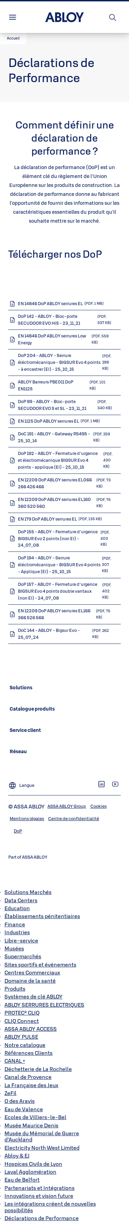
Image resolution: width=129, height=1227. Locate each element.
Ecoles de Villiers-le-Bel (35, 1117)
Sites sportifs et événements (40, 964)
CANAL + (14, 1060)
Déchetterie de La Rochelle (38, 1069)
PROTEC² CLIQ (22, 1012)
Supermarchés (22, 956)
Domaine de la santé (30, 980)
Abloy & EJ (17, 1155)
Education (17, 908)
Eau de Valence (23, 1109)
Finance (14, 924)
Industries (17, 932)
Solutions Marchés (28, 892)
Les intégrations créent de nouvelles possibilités (50, 1206)
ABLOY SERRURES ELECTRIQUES (44, 1004)
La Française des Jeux (31, 1085)
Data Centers (20, 900)
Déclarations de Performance (41, 1218)
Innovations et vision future (38, 1195)
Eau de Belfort (22, 1179)
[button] (13, 38)
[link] (21, 687)
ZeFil (10, 1093)
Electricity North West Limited (41, 1147)
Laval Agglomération (30, 1171)
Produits (14, 988)
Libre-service (21, 940)
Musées (14, 948)
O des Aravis (19, 1100)
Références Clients (28, 1052)
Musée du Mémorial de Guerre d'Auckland (41, 1136)
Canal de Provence (28, 1076)
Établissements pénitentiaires (42, 916)
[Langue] (21, 783)
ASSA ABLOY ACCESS (30, 1028)
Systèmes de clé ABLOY (33, 996)
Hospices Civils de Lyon (33, 1163)
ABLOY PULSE (21, 1036)
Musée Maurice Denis (31, 1125)
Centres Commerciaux (32, 972)
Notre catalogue (24, 1044)
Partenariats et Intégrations (39, 1187)
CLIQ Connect (21, 1020)
